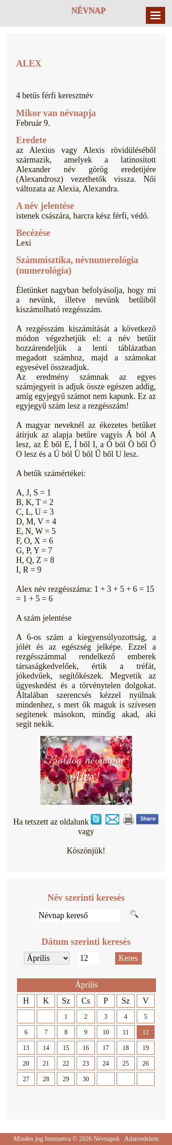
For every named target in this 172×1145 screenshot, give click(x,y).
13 (26, 1047)
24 (106, 1063)
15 (66, 1047)
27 (26, 1079)
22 (66, 1063)
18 (125, 1047)
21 (46, 1063)
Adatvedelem (141, 1138)
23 (86, 1063)
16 (86, 1047)
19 (145, 1047)
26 (145, 1063)
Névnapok (107, 1138)
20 (26, 1063)
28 (46, 1079)
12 (145, 1032)
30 (86, 1079)
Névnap (88, 10)
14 (46, 1047)
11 (125, 1032)
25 (125, 1063)
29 (66, 1079)
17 (106, 1047)
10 (106, 1032)
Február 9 (32, 123)
